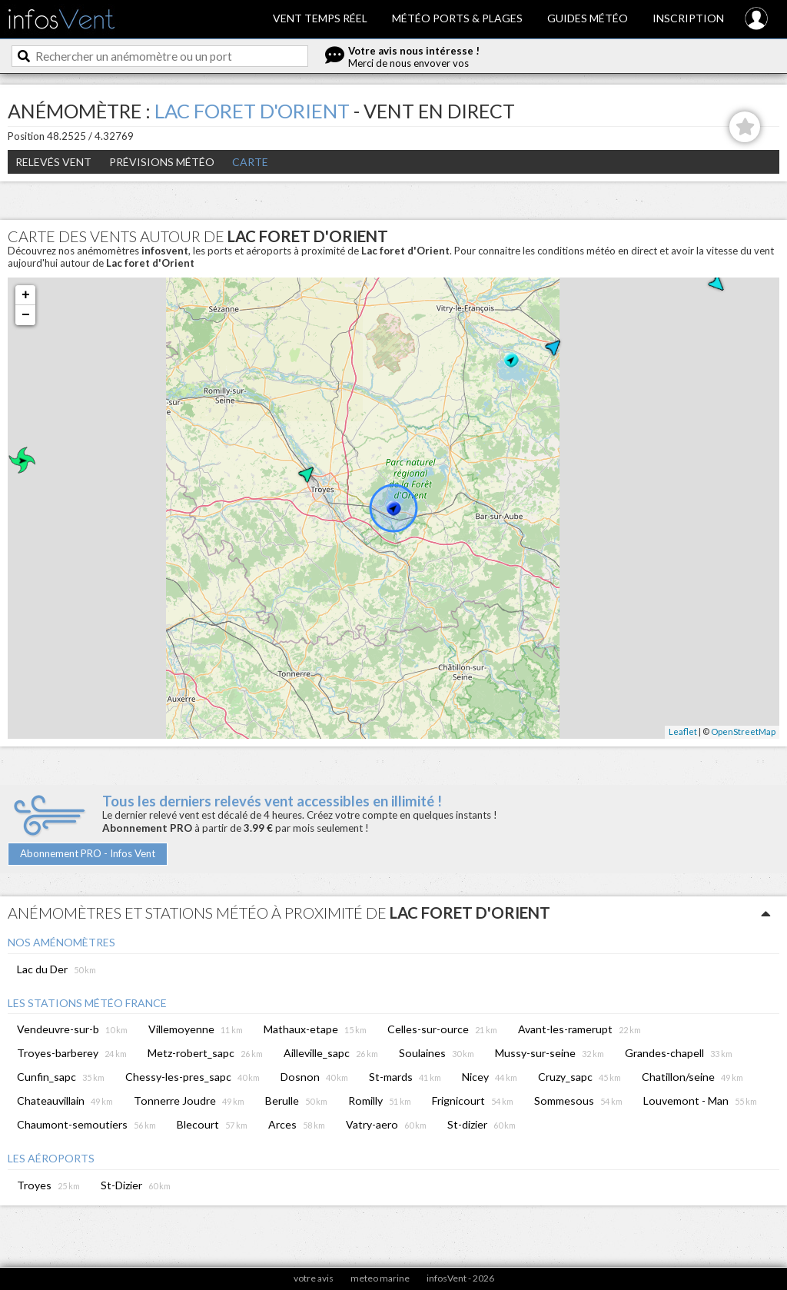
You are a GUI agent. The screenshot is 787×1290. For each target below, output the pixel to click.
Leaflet (683, 731)
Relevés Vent (53, 161)
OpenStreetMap (743, 731)
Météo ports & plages (457, 18)
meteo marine (380, 1278)
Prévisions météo (161, 161)
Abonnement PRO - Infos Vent (87, 853)
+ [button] (26, 295)
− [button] (26, 315)
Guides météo (587, 18)
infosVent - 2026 (460, 1278)
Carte (250, 161)
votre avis (314, 1278)
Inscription (688, 18)
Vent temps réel (320, 18)
